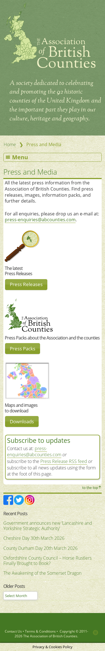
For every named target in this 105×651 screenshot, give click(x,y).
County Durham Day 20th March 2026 (40, 548)
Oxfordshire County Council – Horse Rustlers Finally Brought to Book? (47, 561)
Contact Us (13, 631)
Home (10, 144)
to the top (90, 487)
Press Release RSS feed (63, 461)
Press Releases (26, 284)
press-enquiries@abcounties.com (40, 220)
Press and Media (30, 172)
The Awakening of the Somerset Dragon (42, 573)
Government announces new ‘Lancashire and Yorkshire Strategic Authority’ (47, 526)
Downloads (22, 421)
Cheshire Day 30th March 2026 (33, 538)
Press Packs (22, 348)
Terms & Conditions (40, 631)
